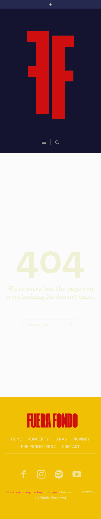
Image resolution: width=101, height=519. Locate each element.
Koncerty (38, 439)
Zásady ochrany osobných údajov (32, 492)
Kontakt (71, 447)
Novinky (81, 439)
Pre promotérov (38, 447)
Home (16, 439)
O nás (61, 439)
